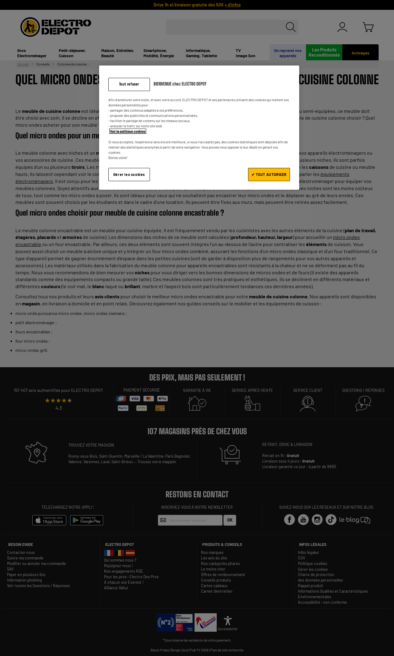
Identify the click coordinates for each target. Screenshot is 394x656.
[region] (199, 127)
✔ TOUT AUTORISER (269, 174)
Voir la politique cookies (128, 131)
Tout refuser (129, 84)
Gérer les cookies (129, 174)
